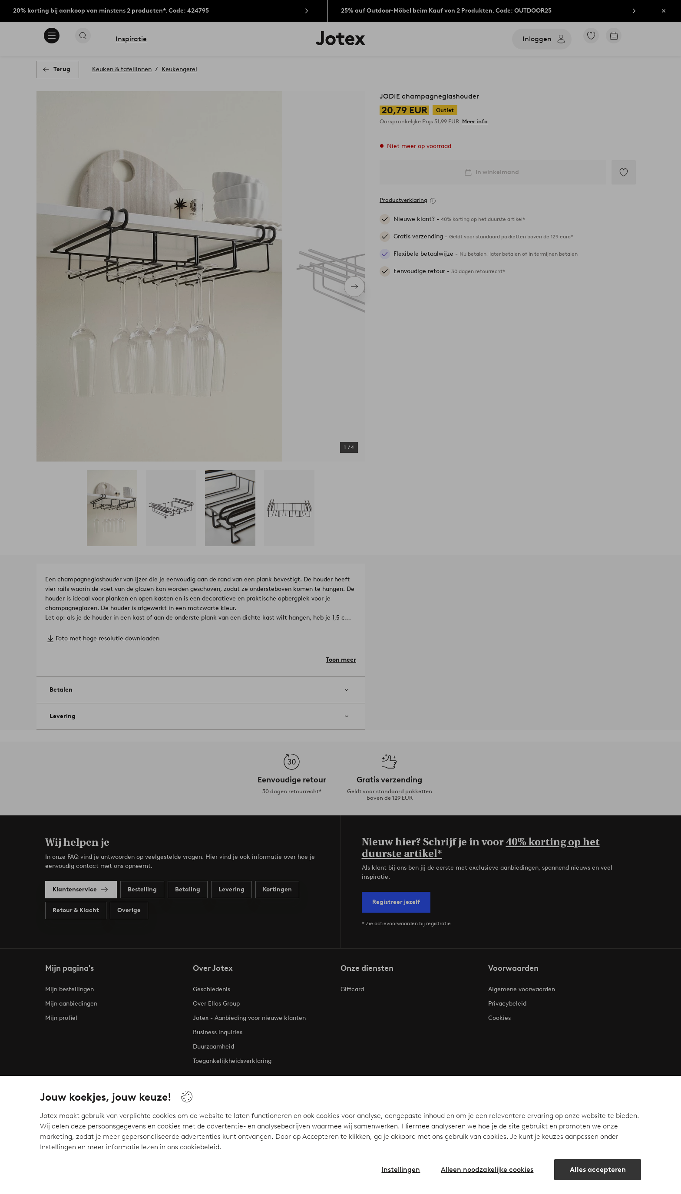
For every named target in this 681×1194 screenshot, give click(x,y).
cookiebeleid (199, 1147)
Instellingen (400, 1169)
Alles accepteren (598, 1169)
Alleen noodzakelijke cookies (487, 1169)
